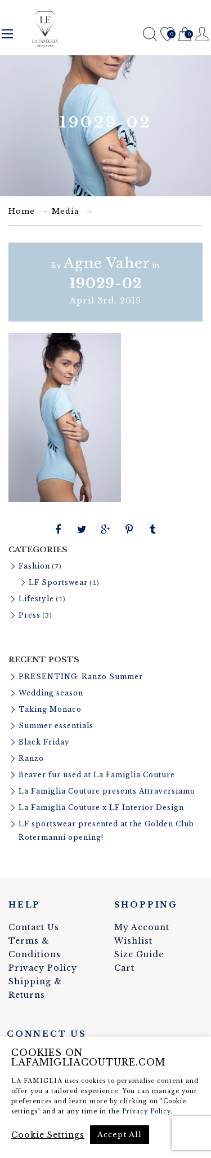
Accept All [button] (119, 1134)
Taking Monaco (50, 709)
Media (65, 211)
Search (150, 34)
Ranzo (31, 758)
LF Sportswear (58, 582)
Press (30, 615)
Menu (7, 33)
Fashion (34, 566)
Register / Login (202, 34)
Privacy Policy (42, 968)
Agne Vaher (107, 263)
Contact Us (33, 927)
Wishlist (167, 34)
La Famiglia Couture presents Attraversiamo (107, 791)
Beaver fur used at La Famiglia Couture (97, 774)
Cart (185, 34)
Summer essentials (56, 725)
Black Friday (44, 742)
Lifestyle (36, 599)
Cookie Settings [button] (47, 1135)
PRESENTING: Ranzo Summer (81, 676)
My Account (141, 927)
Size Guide (139, 954)
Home (21, 211)
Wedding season (51, 693)
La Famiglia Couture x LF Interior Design (101, 807)
